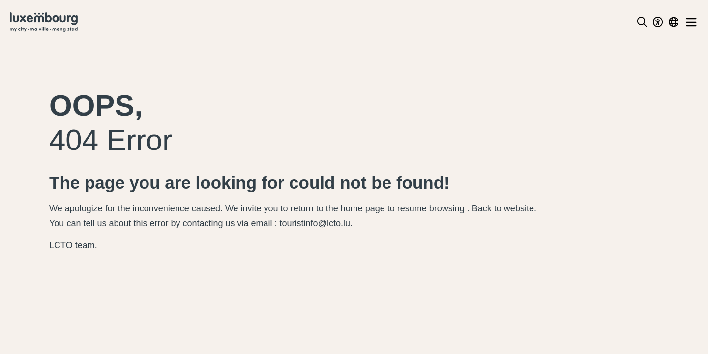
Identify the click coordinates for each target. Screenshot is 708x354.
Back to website (503, 208)
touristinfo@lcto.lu (315, 223)
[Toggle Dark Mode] (658, 22)
